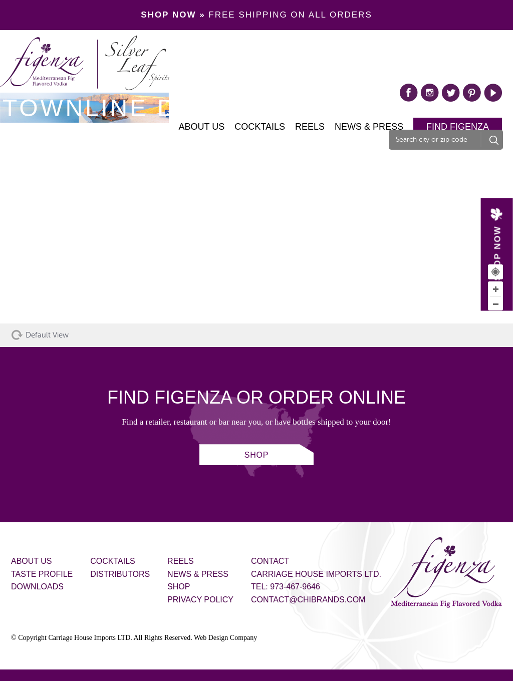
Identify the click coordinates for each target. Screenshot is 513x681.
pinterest (472, 93)
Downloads (37, 586)
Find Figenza (457, 127)
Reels (310, 127)
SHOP (256, 455)
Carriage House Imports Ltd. (316, 574)
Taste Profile (42, 574)
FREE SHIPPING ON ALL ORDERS (256, 15)
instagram (430, 93)
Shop (178, 586)
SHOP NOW (497, 252)
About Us (202, 127)
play (493, 93)
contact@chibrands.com (308, 599)
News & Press (369, 127)
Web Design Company (225, 637)
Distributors (120, 574)
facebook (409, 93)
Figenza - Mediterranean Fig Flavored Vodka (446, 572)
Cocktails (259, 127)
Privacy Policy (200, 599)
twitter (451, 93)
